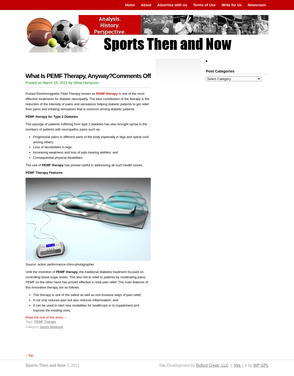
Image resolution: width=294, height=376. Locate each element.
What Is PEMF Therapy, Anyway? (69, 75)
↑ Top (29, 355)
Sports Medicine (51, 327)
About (146, 5)
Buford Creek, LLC (212, 365)
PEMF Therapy (45, 322)
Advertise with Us (172, 5)
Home (130, 5)
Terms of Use (204, 5)
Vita (237, 365)
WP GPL (260, 365)
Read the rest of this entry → (46, 317)
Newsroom (257, 5)
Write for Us (232, 5)
